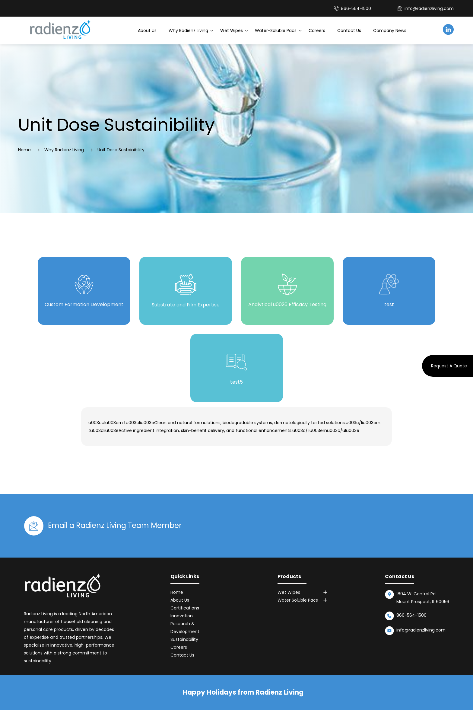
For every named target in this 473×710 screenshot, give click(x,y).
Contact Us (349, 30)
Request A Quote (449, 366)
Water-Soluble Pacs (276, 30)
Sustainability (184, 639)
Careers (317, 30)
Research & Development (184, 628)
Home (24, 150)
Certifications (184, 608)
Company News (389, 30)
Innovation (181, 616)
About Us (147, 30)
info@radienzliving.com (429, 8)
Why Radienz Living (188, 30)
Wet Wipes (231, 30)
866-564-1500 (411, 615)
